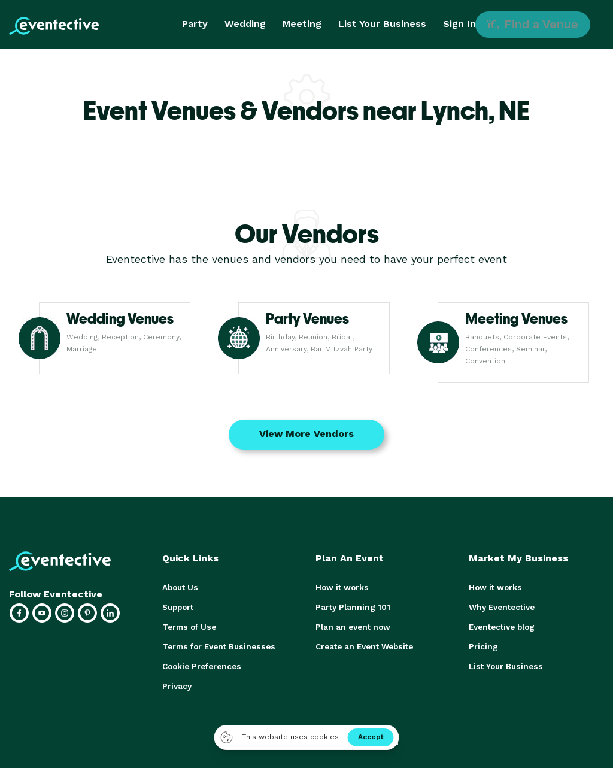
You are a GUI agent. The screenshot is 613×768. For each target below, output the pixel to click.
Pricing (482, 644)
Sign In (459, 23)
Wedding (245, 23)
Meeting (302, 23)
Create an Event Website (363, 644)
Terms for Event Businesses (216, 644)
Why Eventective (501, 606)
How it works (340, 586)
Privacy (176, 682)
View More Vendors (306, 433)
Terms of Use (188, 625)
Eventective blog (501, 625)
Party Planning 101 (350, 606)
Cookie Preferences (200, 663)
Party (195, 23)
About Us (179, 586)
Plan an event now (351, 625)
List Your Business (382, 23)
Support (177, 606)
